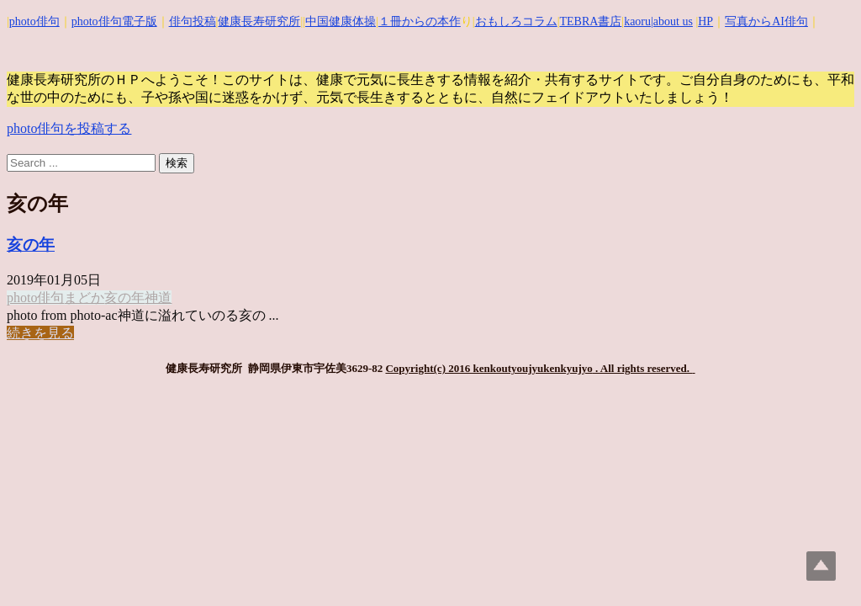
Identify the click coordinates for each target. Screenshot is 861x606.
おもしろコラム (516, 21)
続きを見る (40, 333)
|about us (672, 21)
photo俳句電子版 (114, 21)
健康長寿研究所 (259, 21)
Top (821, 566)
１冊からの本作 (419, 21)
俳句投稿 (192, 21)
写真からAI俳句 (766, 21)
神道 (158, 297)
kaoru (637, 21)
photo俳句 (34, 21)
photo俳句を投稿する (69, 128)
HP (705, 21)
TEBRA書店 (590, 21)
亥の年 (31, 244)
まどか (84, 297)
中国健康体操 (340, 21)
